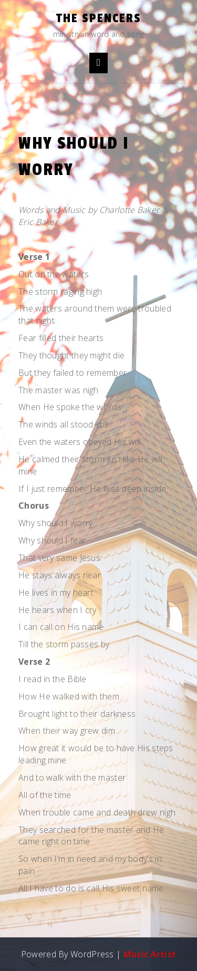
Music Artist (150, 954)
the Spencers (98, 18)
